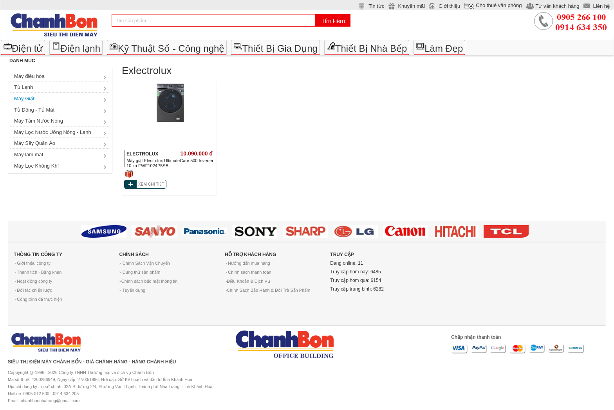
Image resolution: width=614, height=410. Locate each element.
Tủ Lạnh (23, 87)
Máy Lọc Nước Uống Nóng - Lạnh (52, 132)
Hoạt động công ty (33, 281)
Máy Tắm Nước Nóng (38, 121)
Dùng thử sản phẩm (139, 272)
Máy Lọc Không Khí (36, 166)
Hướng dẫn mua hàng (247, 263)
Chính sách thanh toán (248, 272)
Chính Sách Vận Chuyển (144, 263)
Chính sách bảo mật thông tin (148, 281)
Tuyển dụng (132, 290)
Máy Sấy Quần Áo (34, 143)
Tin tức (376, 6)
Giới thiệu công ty (32, 263)
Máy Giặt (24, 98)
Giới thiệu (449, 6)
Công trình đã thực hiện (38, 299)
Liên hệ (601, 6)
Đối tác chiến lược (33, 290)
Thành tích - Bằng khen (37, 272)
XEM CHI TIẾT (151, 184)
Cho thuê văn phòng (499, 5)
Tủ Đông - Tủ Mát (34, 110)
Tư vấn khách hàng (557, 6)
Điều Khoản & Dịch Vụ (247, 281)
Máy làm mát (28, 154)
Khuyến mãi (411, 6)
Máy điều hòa (29, 76)
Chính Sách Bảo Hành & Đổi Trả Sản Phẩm (267, 290)
